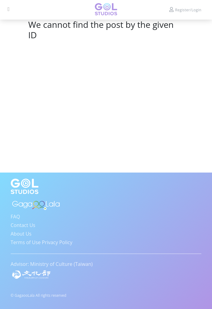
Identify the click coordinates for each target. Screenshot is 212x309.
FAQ (15, 216)
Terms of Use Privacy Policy (41, 242)
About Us (21, 233)
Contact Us (23, 225)
